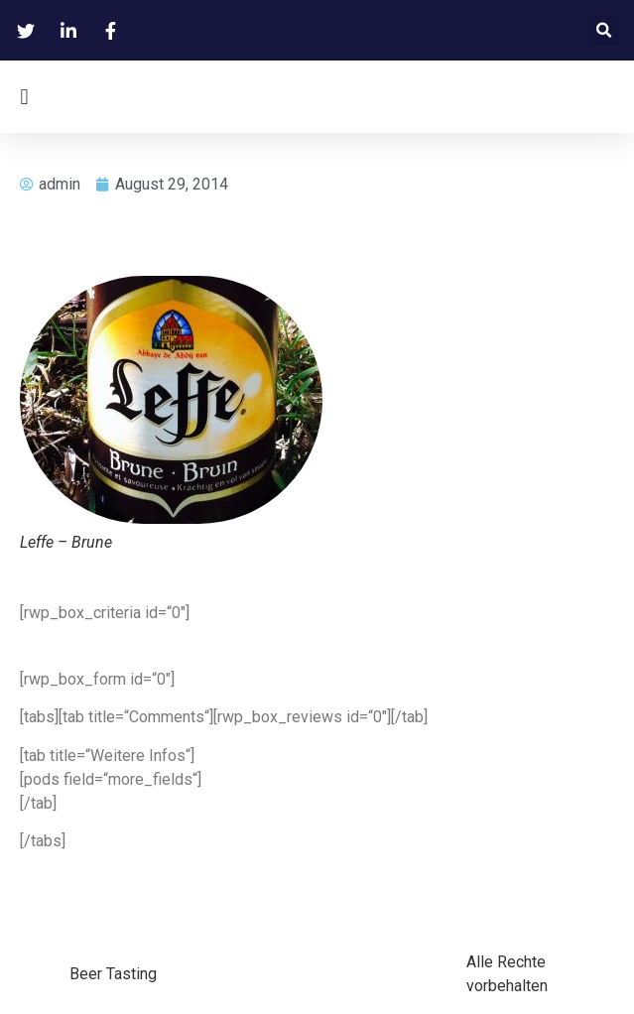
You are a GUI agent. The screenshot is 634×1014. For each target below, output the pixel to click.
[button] (603, 30)
